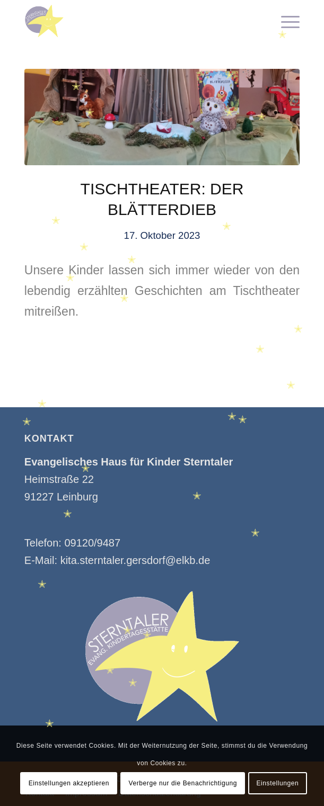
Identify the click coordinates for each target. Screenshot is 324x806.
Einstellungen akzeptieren (69, 783)
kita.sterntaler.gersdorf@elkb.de (135, 560)
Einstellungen (277, 783)
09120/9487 (92, 543)
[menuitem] (285, 21)
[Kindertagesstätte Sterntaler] (134, 21)
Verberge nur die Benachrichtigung (182, 783)
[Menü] (285, 21)
